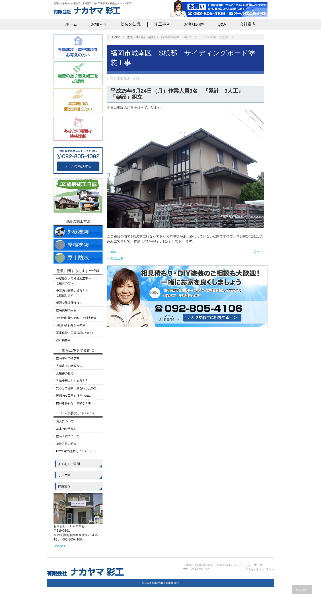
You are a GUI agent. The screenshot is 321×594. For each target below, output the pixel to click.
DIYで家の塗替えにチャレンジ (76, 451)
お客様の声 (194, 24)
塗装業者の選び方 (67, 358)
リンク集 (64, 475)
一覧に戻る (115, 258)
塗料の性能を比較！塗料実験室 (76, 318)
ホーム (71, 24)
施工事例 (162, 24)
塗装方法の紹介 (66, 443)
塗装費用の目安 (66, 310)
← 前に (112, 251)
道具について (65, 421)
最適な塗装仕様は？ (69, 302)
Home (116, 37)
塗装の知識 (131, 24)
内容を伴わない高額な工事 (73, 403)
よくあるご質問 (69, 464)
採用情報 (64, 486)
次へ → (259, 251)
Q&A (222, 24)
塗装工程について (67, 436)
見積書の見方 (65, 373)
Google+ (59, 546)
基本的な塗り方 (66, 428)
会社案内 (248, 24)
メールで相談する (78, 166)
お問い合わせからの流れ (72, 325)
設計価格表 (63, 340)
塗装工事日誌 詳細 (141, 37)
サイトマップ (254, 565)
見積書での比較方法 (69, 365)
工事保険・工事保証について (75, 332)
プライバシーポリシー (259, 569)
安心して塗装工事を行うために (76, 388)
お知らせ (99, 24)
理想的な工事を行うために (73, 395)
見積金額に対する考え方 (72, 380)
